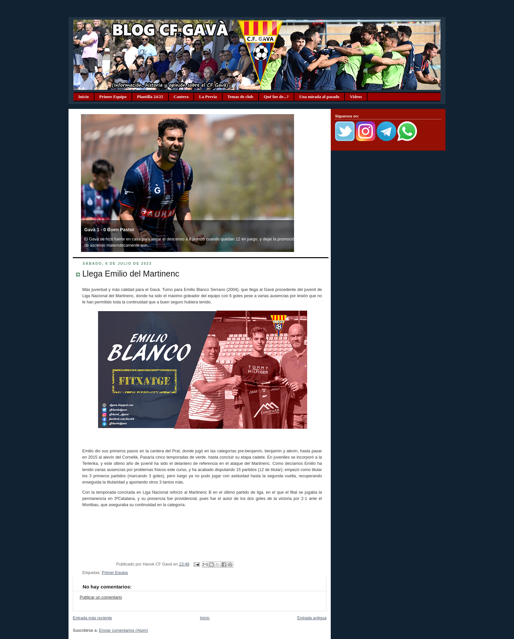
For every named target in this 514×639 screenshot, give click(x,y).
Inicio (83, 96)
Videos (356, 96)
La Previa (208, 96)
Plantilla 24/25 (150, 96)
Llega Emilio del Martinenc (130, 273)
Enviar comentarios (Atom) (123, 630)
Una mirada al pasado (319, 96)
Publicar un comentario (101, 597)
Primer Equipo (113, 96)
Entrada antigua (311, 618)
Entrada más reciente (92, 618)
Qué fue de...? (276, 96)
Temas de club (240, 96)
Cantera (181, 96)
